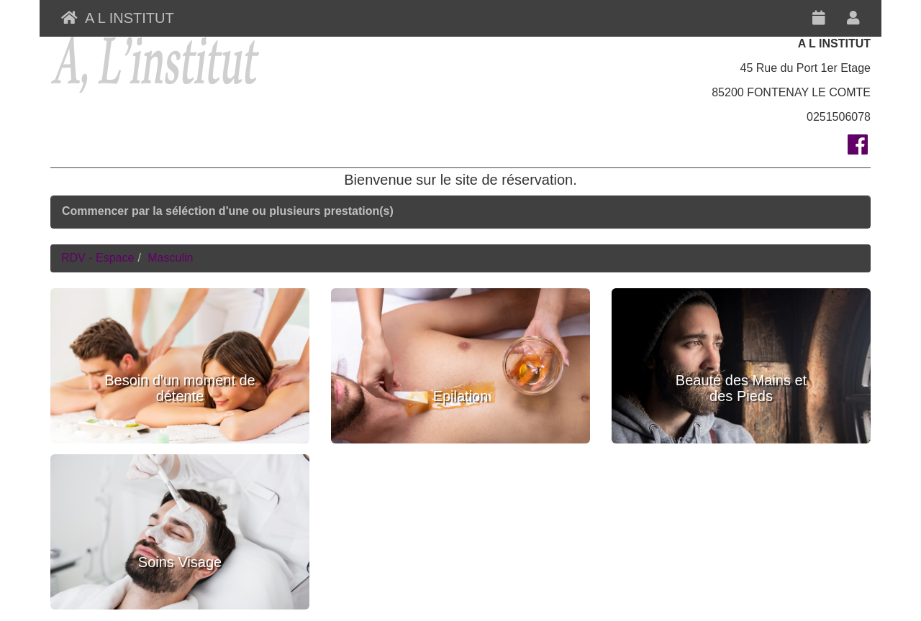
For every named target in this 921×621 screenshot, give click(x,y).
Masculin (170, 258)
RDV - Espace (97, 258)
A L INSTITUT (117, 18)
